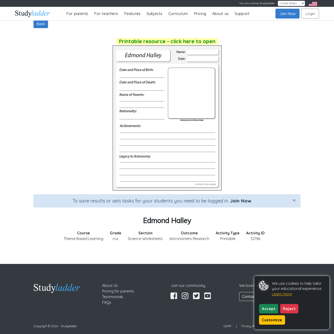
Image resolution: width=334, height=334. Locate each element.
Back (41, 23)
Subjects (155, 13)
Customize (272, 320)
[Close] (294, 200)
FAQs (106, 302)
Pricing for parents (118, 291)
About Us (110, 285)
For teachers (106, 13)
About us (220, 13)
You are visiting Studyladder (257, 3)
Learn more (282, 294)
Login (310, 13)
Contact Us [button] (251, 296)
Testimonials (112, 296)
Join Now (287, 13)
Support (242, 13)
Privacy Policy (250, 326)
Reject (289, 308)
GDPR (227, 326)
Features (132, 13)
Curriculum (178, 13)
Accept (268, 308)
